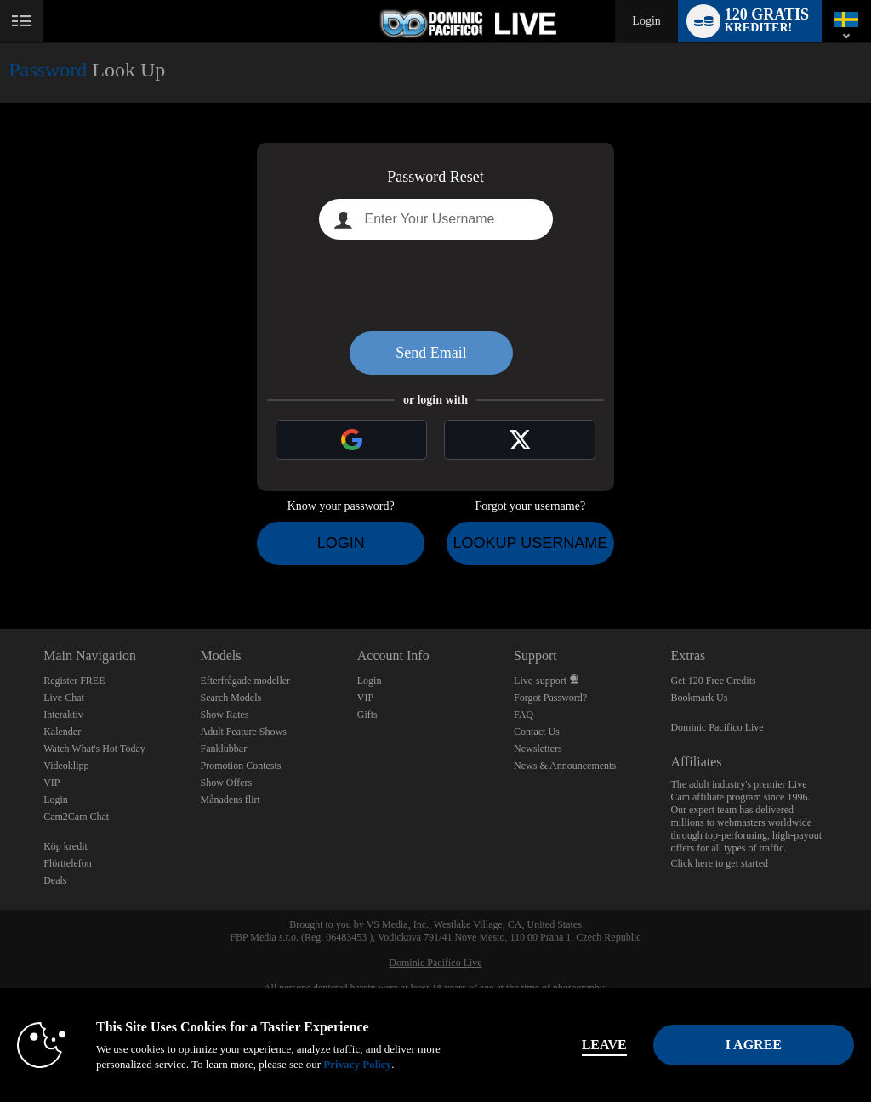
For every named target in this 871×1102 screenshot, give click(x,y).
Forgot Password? (550, 698)
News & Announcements (565, 765)
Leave (604, 1044)
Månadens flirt (229, 799)
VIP (51, 782)
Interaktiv (63, 715)
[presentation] (435, 285)
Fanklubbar (223, 748)
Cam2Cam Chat (76, 816)
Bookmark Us (698, 698)
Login (646, 20)
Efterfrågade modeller (245, 681)
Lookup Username (530, 542)
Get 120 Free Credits (712, 681)
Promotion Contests (240, 765)
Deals (54, 880)
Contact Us (537, 731)
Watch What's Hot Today (94, 748)
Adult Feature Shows (243, 731)
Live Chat (63, 698)
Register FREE (74, 681)
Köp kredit (65, 846)
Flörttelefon (67, 863)
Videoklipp (65, 765)
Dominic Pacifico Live (716, 727)
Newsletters (538, 748)
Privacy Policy (357, 1064)
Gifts (367, 715)
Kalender (62, 731)
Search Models (230, 698)
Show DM (0, 565)
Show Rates (224, 715)
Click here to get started (719, 863)
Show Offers (226, 782)
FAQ (523, 715)
